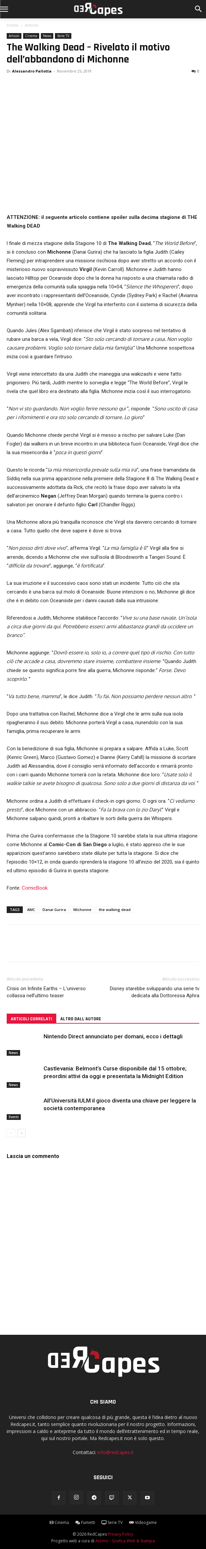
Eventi (14, 1117)
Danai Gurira (54, 909)
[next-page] (21, 1133)
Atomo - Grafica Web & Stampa (125, 1541)
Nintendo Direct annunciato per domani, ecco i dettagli (113, 1036)
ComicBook (35, 888)
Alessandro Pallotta (32, 71)
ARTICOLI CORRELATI (31, 1019)
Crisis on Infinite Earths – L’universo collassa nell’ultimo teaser (46, 992)
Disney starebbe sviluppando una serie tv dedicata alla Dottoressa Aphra (154, 992)
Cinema (31, 35)
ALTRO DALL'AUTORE (80, 1019)
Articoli (31, 25)
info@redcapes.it (115, 1452)
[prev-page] (11, 1133)
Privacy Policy (120, 1534)
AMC (31, 909)
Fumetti (85, 1522)
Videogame (143, 1522)
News (47, 35)
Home (12, 25)
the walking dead (115, 909)
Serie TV (63, 35)
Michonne (82, 909)
